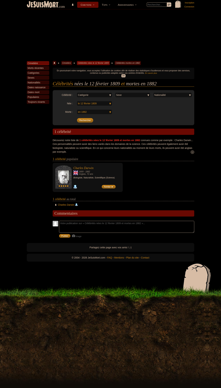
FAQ (109, 257)
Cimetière (86, 4)
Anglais (82, 174)
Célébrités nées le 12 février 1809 (93, 63)
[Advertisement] (110, 35)
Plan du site (132, 257)
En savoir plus (151, 73)
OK (123, 76)
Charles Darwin (83, 168)
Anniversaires (126, 4)
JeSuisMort (43, 4)
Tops (104, 4)
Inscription (189, 3)
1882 (87, 171)
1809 (81, 171)
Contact (145, 257)
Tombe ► (109, 186)
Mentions (119, 257)
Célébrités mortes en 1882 (128, 63)
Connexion (189, 7)
